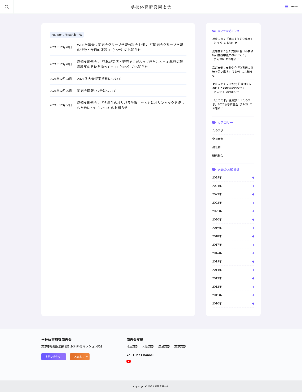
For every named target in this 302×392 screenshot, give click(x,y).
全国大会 (217, 138)
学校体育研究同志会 (151, 7)
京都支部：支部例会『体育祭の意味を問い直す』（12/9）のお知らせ (232, 71)
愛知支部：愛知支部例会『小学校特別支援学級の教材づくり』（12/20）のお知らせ (232, 55)
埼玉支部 (132, 346)
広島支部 (164, 346)
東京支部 (180, 346)
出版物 (216, 147)
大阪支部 (148, 346)
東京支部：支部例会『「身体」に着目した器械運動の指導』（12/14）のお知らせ (232, 88)
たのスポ (217, 130)
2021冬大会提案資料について (99, 79)
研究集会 (217, 155)
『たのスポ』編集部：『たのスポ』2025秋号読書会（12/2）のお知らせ (232, 104)
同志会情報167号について (96, 91)
